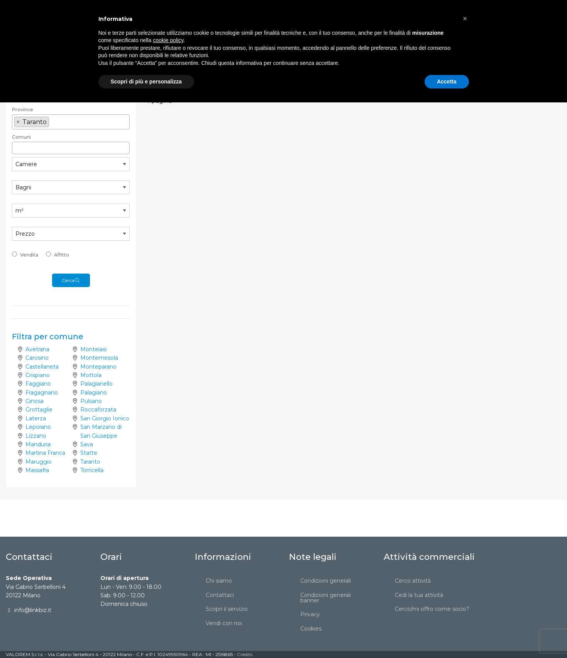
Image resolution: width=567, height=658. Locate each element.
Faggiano (38, 383)
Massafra (37, 470)
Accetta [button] (447, 637)
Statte (88, 452)
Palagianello (96, 383)
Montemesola (99, 357)
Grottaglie (38, 409)
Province (22, 109)
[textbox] (70, 97)
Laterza (35, 418)
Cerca (71, 280)
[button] (465, 574)
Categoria (24, 62)
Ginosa (34, 401)
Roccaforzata (98, 409)
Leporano (38, 426)
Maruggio (38, 461)
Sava (86, 444)
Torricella (91, 470)
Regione (22, 86)
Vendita (29, 255)
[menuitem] (144, 13)
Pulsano (91, 401)
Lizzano (35, 435)
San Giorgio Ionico (104, 418)
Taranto (90, 461)
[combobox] (71, 72)
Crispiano (37, 375)
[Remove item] (18, 122)
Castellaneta (42, 366)
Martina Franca (45, 452)
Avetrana (37, 349)
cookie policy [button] (168, 596)
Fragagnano (41, 392)
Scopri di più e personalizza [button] (146, 637)
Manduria (38, 444)
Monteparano (98, 366)
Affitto (61, 255)
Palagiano (93, 392)
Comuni (21, 137)
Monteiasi (93, 349)
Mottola (91, 375)
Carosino (37, 357)
